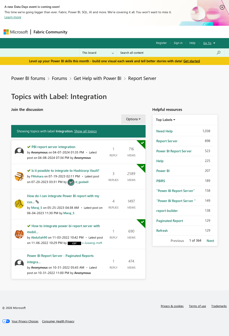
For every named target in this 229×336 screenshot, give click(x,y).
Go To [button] (207, 43)
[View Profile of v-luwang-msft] (92, 243)
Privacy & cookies (172, 306)
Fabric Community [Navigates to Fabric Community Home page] (50, 31)
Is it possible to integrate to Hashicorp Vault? (65, 170)
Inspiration (97, 32)
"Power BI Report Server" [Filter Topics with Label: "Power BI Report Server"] (175, 190)
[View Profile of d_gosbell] (82, 182)
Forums (77, 32)
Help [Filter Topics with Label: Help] (159, 161)
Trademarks (219, 306)
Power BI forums (28, 78)
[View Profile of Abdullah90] (39, 237)
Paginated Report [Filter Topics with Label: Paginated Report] (169, 220)
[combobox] (171, 52)
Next (210, 240)
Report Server (142, 78)
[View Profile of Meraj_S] (36, 207)
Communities (135, 32)
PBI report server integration (53, 146)
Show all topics (85, 131)
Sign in (178, 43)
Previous (177, 240)
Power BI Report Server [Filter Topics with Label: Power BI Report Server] (174, 151)
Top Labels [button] (164, 119)
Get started (191, 61)
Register (161, 43)
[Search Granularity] (98, 52)
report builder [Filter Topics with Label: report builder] (167, 210)
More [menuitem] (170, 32)
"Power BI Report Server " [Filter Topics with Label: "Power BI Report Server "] (176, 200)
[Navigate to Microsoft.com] (16, 31)
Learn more (12, 17)
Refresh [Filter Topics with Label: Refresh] (162, 230)
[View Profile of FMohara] (37, 176)
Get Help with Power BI (97, 78)
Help (192, 43)
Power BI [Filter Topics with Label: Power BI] (163, 170)
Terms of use (197, 306)
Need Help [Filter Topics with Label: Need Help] (164, 131)
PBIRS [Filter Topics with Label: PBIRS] (160, 181)
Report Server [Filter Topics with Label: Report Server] (167, 141)
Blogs (155, 32)
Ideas (115, 32)
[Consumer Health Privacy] (58, 321)
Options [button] (132, 119)
